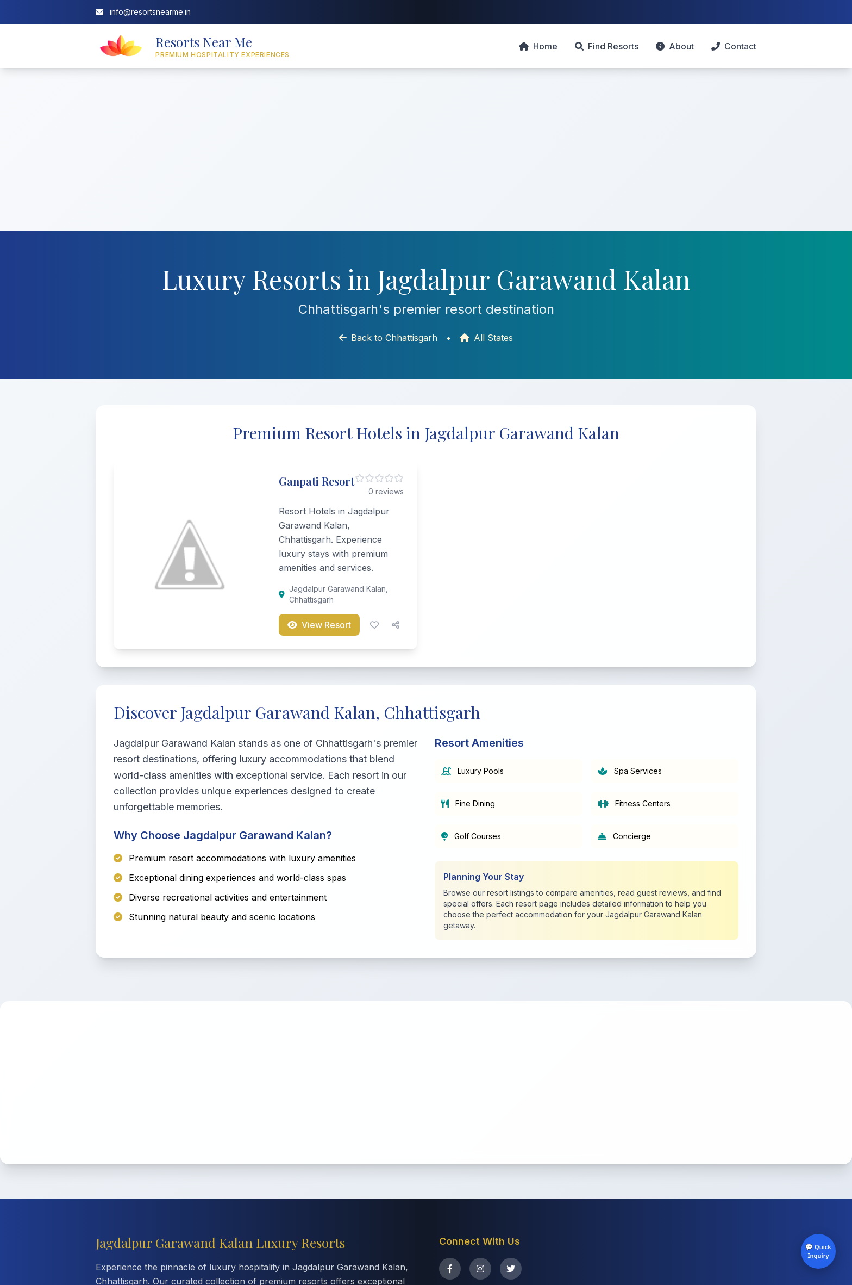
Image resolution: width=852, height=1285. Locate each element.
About (675, 46)
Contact (733, 46)
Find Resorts (606, 46)
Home (538, 46)
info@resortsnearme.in (143, 11)
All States (486, 337)
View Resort (319, 624)
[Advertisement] (426, 149)
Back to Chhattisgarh (388, 337)
